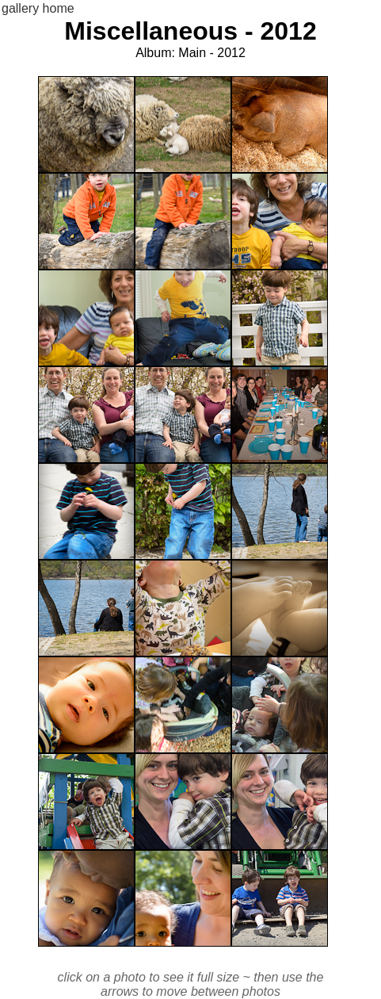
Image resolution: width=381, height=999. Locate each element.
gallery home (38, 8)
